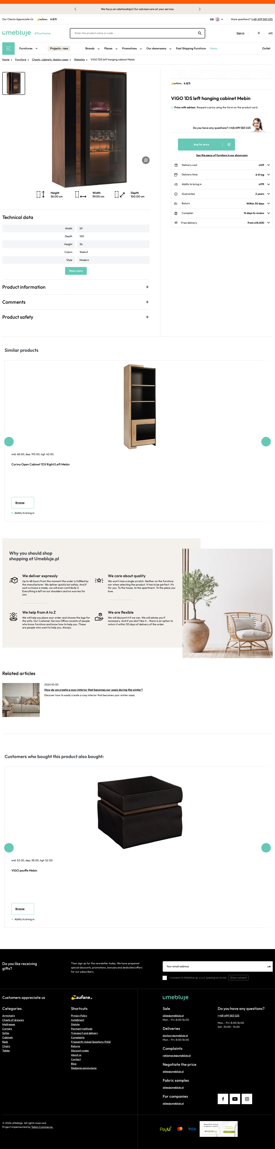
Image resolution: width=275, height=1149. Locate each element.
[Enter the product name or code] (137, 33)
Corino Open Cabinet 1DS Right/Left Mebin (40, 464)
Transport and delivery (84, 1033)
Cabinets (7, 1037)
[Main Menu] (8, 48)
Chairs (6, 1046)
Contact (76, 1059)
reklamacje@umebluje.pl (177, 1055)
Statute (75, 1024)
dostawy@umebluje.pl (175, 1035)
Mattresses (8, 1024)
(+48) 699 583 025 (262, 19)
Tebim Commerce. (42, 1127)
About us (76, 1055)
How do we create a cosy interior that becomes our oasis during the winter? (93, 690)
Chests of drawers (13, 1020)
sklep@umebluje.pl (173, 1015)
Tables (6, 1050)
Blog (73, 1063)
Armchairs (8, 1015)
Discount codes (80, 1050)
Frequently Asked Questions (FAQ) (91, 1042)
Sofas (5, 1033)
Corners (7, 1028)
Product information (23, 287)
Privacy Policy (79, 1015)
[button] (238, 33)
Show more (76, 271)
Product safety (17, 317)
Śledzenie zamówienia (83, 1068)
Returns (75, 1046)
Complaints (77, 1037)
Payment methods (81, 1028)
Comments (14, 302)
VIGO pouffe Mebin (24, 870)
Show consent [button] (238, 977)
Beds (5, 1042)
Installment (77, 1020)
